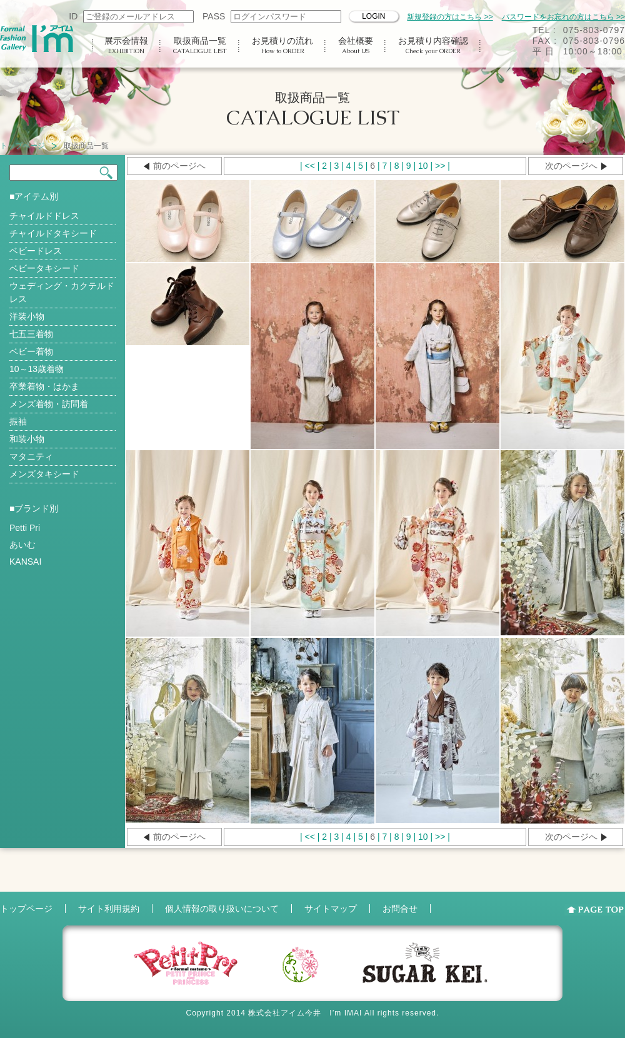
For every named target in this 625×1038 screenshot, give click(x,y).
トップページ (22, 145)
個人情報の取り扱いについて (222, 909)
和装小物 (26, 439)
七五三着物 (31, 334)
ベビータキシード (44, 268)
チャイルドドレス (44, 216)
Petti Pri (24, 528)
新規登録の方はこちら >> (449, 17)
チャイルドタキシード (53, 233)
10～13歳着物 (36, 369)
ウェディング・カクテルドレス (61, 292)
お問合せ (400, 909)
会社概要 (355, 45)
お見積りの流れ (282, 45)
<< (310, 166)
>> (440, 166)
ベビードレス (35, 251)
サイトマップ (330, 909)
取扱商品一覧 (200, 45)
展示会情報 (126, 45)
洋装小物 (26, 316)
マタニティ (31, 456)
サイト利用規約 (108, 909)
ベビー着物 (31, 351)
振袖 (18, 421)
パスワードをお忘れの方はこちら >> (563, 17)
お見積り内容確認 (433, 45)
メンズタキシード (44, 474)
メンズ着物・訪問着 (48, 404)
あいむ (22, 545)
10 (423, 166)
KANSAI (25, 562)
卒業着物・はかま (44, 386)
